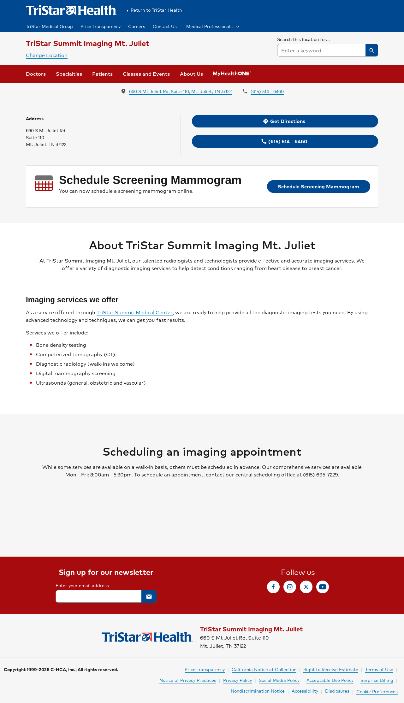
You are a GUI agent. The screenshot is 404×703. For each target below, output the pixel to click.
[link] (36, 74)
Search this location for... (303, 39)
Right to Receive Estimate (330, 669)
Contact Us (165, 26)
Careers (136, 26)
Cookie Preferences (377, 691)
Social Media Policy (279, 679)
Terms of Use (379, 669)
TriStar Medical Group (49, 26)
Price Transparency (100, 26)
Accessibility (305, 690)
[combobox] (327, 50)
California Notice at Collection (264, 669)
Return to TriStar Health (153, 10)
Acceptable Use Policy (330, 679)
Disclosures (337, 690)
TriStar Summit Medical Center (135, 312)
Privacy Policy (237, 679)
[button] (212, 26)
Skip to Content (20, 6)
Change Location (47, 55)
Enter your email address (82, 585)
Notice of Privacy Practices (187, 679)
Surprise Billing (376, 679)
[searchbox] (327, 46)
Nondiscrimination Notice (258, 690)
